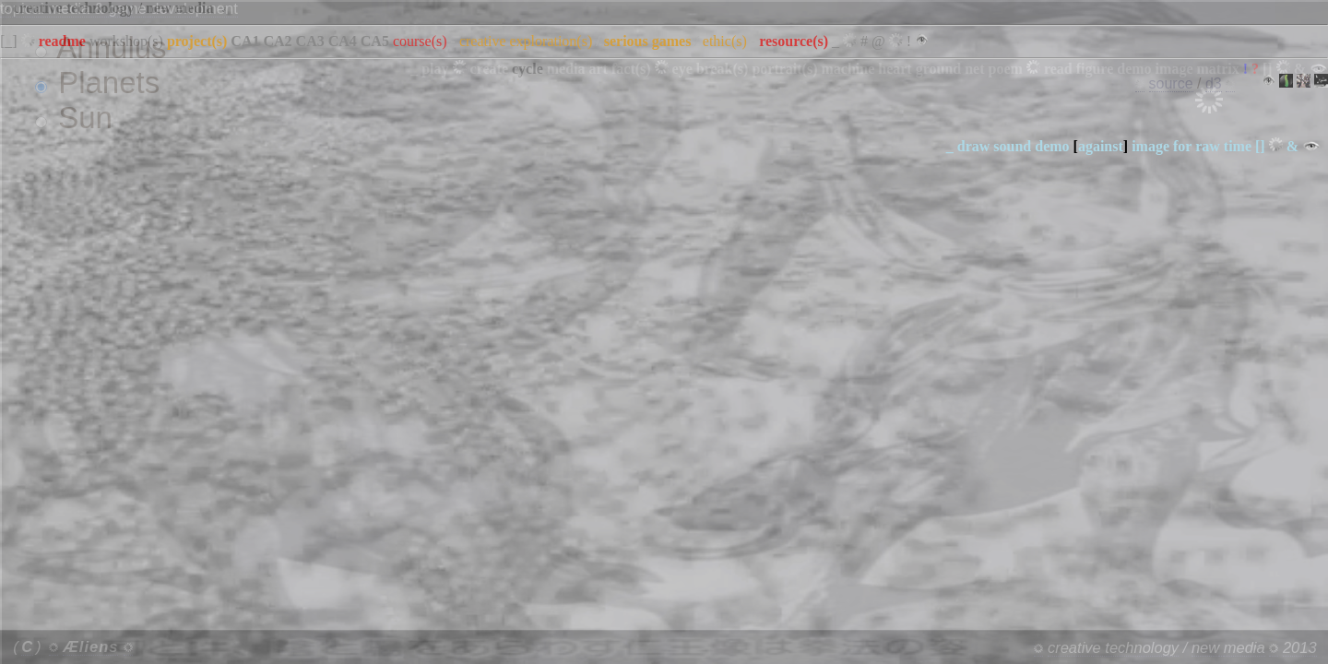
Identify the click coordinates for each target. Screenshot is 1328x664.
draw (973, 146)
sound (1012, 146)
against (1100, 146)
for (1182, 146)
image (1150, 146)
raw (1207, 146)
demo (1052, 146)
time (1237, 146)
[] (1260, 146)
